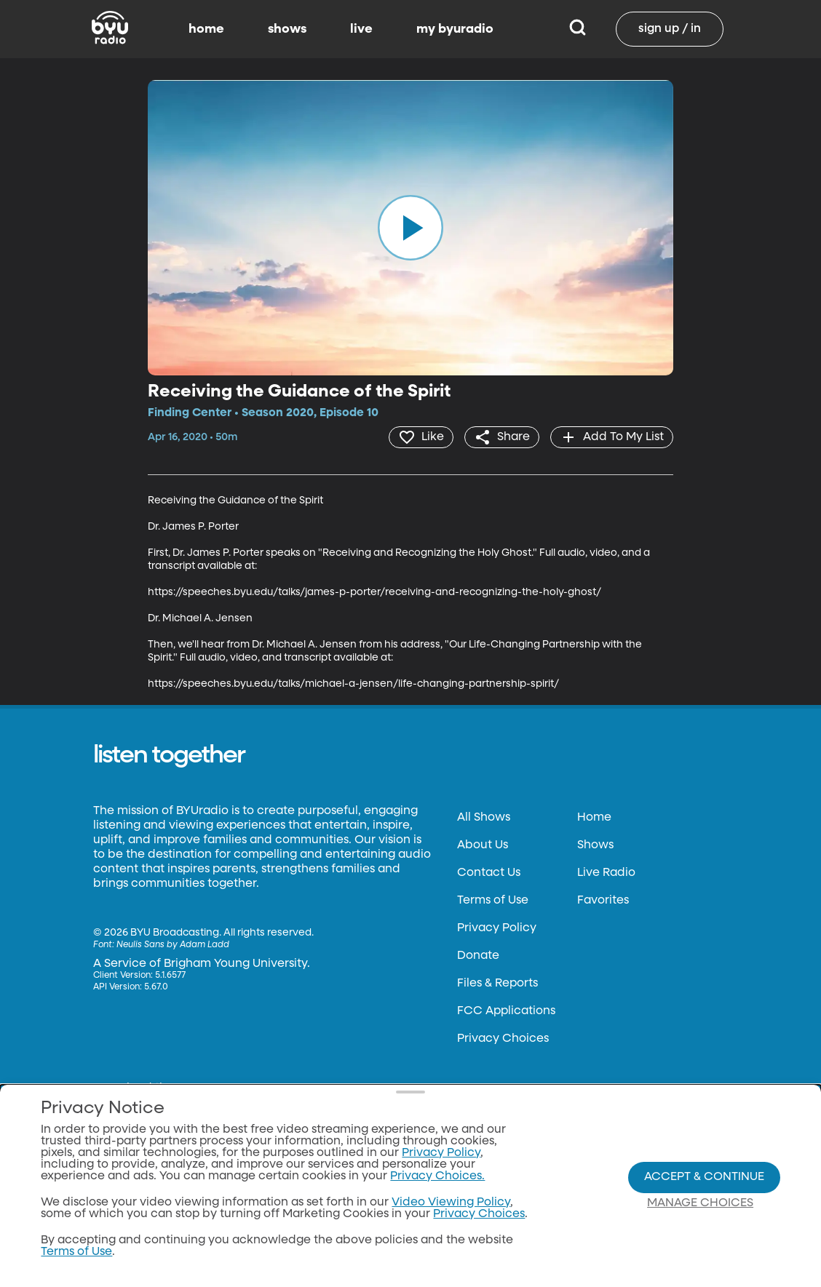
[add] (611, 437)
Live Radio (606, 873)
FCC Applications (506, 1011)
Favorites (603, 901)
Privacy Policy (496, 928)
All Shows (483, 818)
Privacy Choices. (437, 1176)
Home (594, 818)
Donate (478, 956)
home (206, 29)
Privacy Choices (503, 1039)
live (361, 29)
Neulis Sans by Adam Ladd (172, 945)
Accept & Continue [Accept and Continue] (704, 1177)
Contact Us (488, 873)
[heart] (421, 437)
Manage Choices (700, 1203)
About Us (482, 845)
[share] (501, 437)
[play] (410, 227)
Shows (595, 845)
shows (287, 29)
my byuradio (454, 29)
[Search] (577, 29)
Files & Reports (497, 983)
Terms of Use (492, 901)
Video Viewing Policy (451, 1202)
